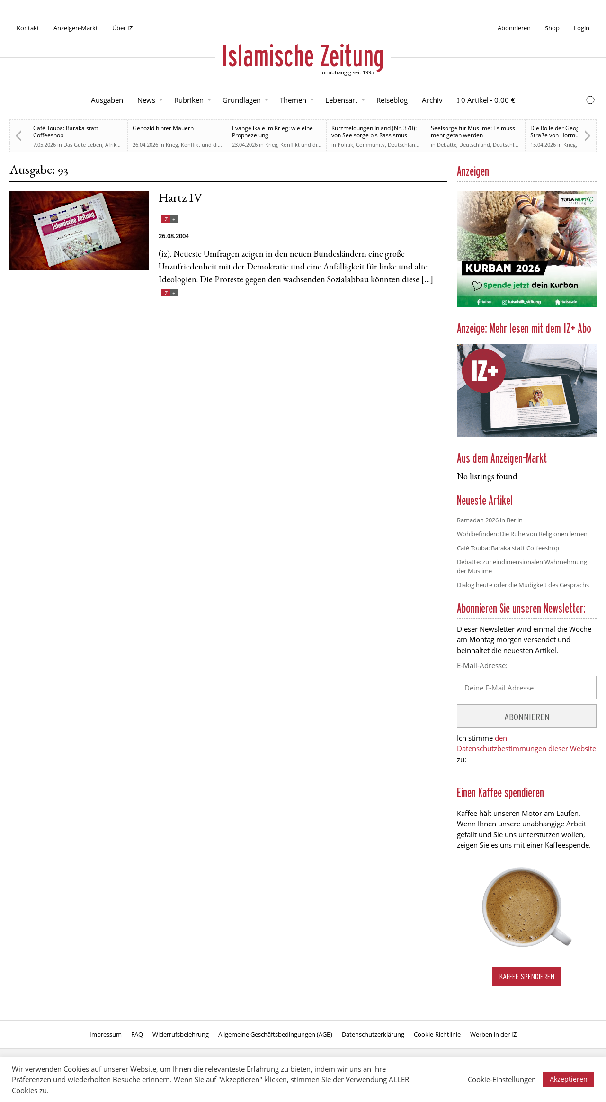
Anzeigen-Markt (75, 28)
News (146, 100)
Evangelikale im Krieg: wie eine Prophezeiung (272, 131)
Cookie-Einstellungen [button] (502, 1079)
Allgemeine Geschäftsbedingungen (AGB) (275, 1034)
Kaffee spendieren (526, 976)
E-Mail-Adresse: (482, 665)
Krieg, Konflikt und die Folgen (202, 144)
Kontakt (28, 28)
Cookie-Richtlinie (437, 1034)
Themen (293, 100)
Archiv (432, 100)
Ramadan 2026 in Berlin (490, 520)
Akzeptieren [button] (569, 1079)
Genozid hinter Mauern (163, 128)
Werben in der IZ (493, 1034)
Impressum (105, 1034)
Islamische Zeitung (303, 55)
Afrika (112, 144)
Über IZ (122, 28)
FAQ (137, 1034)
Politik (345, 144)
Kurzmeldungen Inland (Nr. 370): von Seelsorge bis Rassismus (374, 131)
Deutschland (403, 144)
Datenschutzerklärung (373, 1034)
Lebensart (341, 100)
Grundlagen (242, 100)
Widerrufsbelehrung (180, 1034)
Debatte (446, 144)
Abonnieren (514, 28)
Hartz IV (180, 199)
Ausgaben (107, 100)
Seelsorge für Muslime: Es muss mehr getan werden (473, 131)
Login (581, 28)
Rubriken (189, 100)
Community (370, 144)
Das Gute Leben (82, 144)
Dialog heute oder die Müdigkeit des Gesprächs (523, 585)
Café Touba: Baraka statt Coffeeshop (65, 131)
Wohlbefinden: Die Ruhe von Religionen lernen (522, 533)
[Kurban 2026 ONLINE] (527, 305)
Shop (552, 28)
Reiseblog (392, 100)
